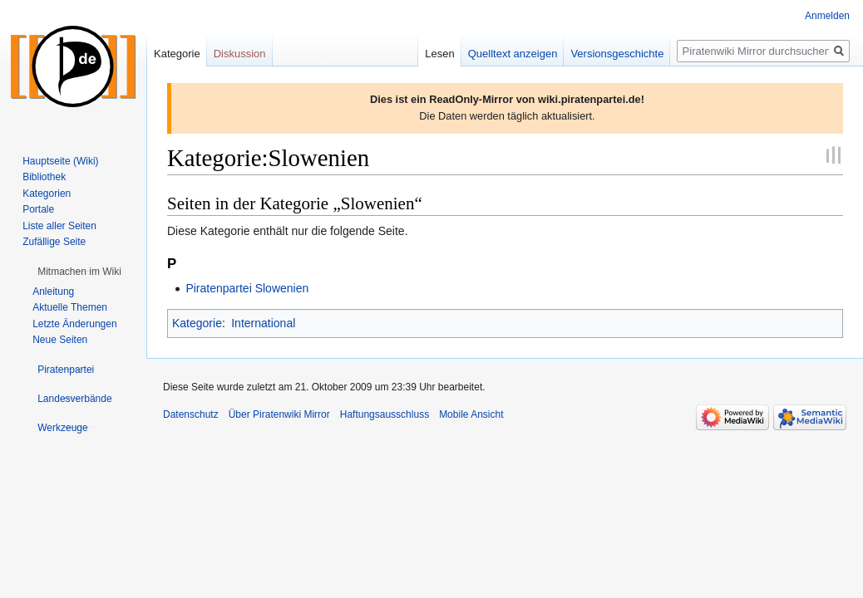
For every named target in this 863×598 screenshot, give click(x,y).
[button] (79, 271)
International (263, 323)
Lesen (439, 53)
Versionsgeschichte (616, 53)
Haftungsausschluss (384, 414)
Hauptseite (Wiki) (60, 161)
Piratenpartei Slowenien (246, 288)
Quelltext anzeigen (513, 53)
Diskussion (240, 53)
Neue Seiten (59, 340)
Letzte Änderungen (74, 324)
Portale (38, 209)
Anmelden (827, 16)
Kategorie (197, 323)
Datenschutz (191, 414)
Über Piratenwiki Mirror (279, 414)
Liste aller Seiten (59, 226)
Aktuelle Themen (69, 307)
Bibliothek (44, 177)
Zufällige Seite (54, 242)
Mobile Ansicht (471, 414)
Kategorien (46, 193)
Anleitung (53, 291)
